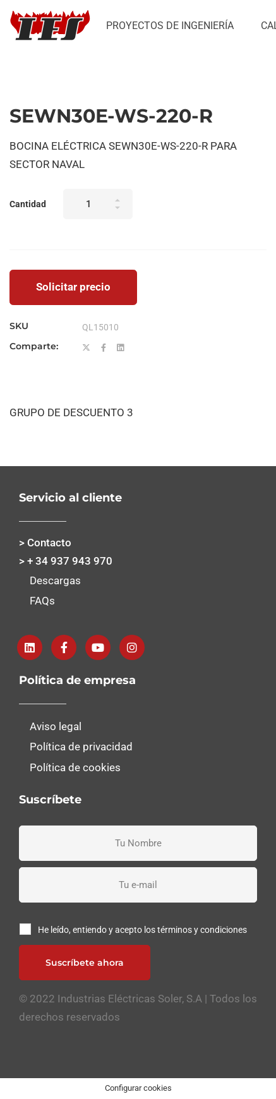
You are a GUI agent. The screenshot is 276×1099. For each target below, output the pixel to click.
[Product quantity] (98, 204)
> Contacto (45, 542)
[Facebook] (104, 348)
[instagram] (132, 647)
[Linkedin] (120, 348)
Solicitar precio (73, 286)
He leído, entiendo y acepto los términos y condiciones (142, 930)
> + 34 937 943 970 (65, 561)
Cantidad (27, 204)
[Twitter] (86, 348)
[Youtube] (98, 647)
